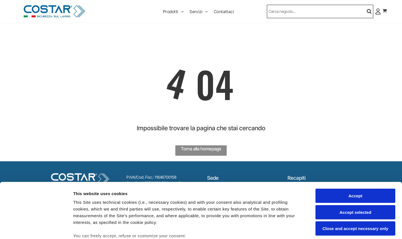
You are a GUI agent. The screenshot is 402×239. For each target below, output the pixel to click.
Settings (284, 228)
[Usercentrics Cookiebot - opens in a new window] (36, 228)
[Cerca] (320, 11)
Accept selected (355, 169)
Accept (355, 152)
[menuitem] (173, 11)
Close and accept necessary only (355, 185)
